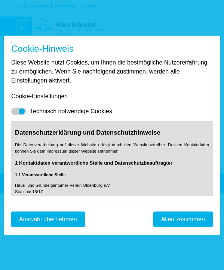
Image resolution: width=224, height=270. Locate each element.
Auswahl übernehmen (48, 219)
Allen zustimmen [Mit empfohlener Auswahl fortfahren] (183, 219)
